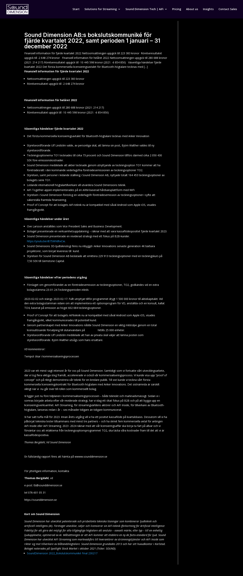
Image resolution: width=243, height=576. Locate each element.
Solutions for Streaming (100, 9)
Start (76, 9)
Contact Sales (228, 9)
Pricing (176, 9)
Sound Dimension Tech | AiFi (144, 9)
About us (192, 9)
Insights (208, 9)
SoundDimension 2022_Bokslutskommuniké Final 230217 (62, 553)
